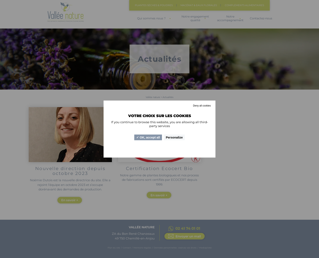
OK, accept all (148, 137)
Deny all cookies (202, 105)
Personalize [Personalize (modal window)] (174, 137)
